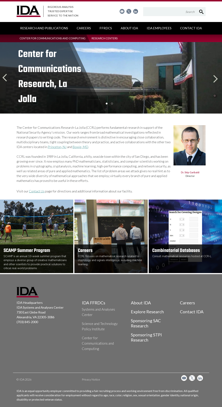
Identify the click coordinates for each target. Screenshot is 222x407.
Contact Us (37, 191)
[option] (66, 78)
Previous (7, 77)
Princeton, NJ (57, 147)
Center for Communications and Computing (98, 343)
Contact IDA (191, 311)
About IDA (141, 302)
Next (214, 77)
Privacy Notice (91, 379)
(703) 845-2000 (27, 322)
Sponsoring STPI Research (146, 337)
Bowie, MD (80, 147)
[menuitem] (122, 11)
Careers (187, 302)
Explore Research (147, 311)
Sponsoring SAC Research (146, 323)
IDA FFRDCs (93, 302)
